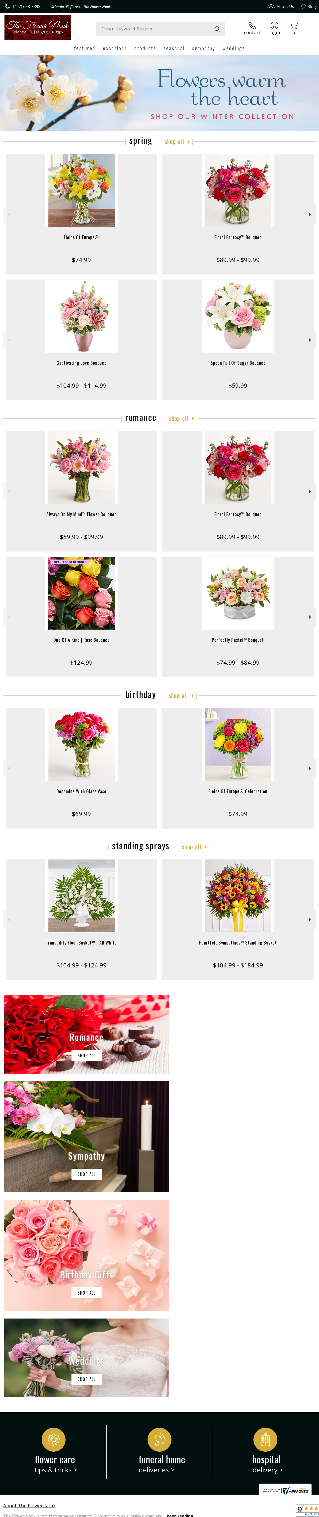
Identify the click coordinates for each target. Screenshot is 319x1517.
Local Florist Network (267, 1512)
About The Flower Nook (29, 1300)
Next (310, 214)
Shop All (174, 141)
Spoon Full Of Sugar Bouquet (238, 363)
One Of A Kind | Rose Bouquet (81, 640)
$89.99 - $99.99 (238, 260)
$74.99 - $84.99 (238, 662)
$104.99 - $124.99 (81, 965)
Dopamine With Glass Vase (81, 791)
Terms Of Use (203, 1512)
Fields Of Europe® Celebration (238, 791)
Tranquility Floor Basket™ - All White (81, 942)
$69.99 (81, 814)
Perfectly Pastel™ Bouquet (238, 640)
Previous (8, 214)
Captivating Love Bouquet (81, 363)
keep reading (180, 1311)
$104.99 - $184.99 (238, 965)
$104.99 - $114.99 (81, 385)
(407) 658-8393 (26, 6)
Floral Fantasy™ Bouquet (237, 237)
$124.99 (81, 662)
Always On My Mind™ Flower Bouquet (81, 514)
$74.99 (81, 260)
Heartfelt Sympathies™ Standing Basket (238, 942)
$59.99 (237, 385)
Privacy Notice (232, 1512)
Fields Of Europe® (81, 237)
